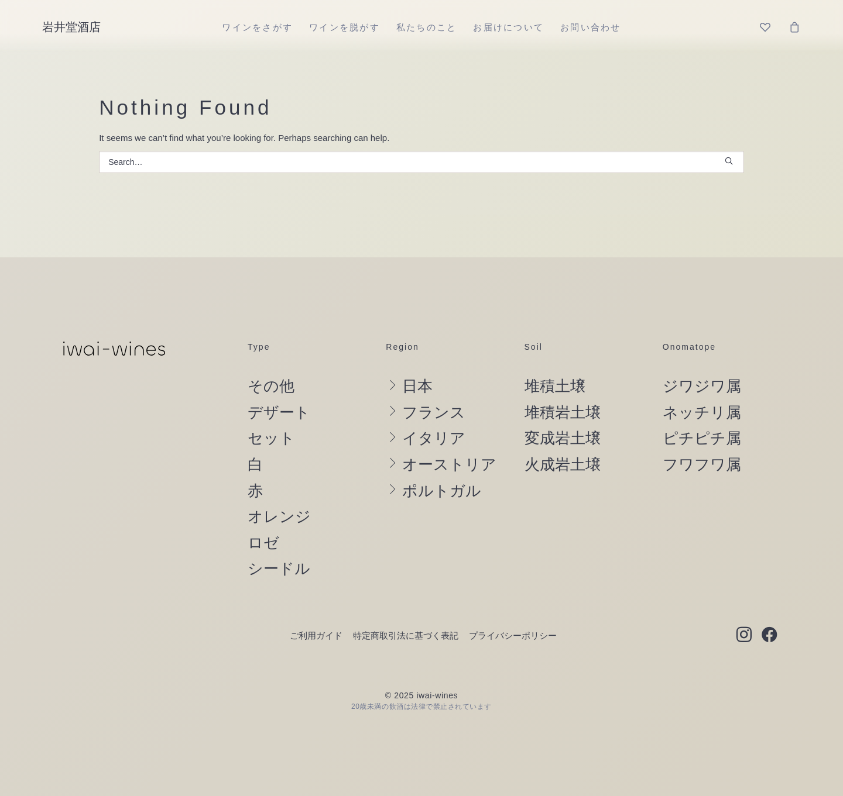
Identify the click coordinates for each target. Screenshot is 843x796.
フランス (433, 412)
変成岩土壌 (563, 438)
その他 (271, 386)
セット (271, 438)
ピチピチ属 (702, 438)
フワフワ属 (702, 464)
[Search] (421, 162)
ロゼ (263, 543)
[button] (729, 161)
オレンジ (279, 516)
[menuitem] (257, 27)
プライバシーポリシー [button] (513, 635)
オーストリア (449, 464)
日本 (417, 386)
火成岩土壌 (563, 464)
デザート (279, 412)
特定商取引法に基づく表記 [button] (405, 635)
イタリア (433, 438)
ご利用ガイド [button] (316, 635)
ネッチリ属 (702, 412)
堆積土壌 (555, 386)
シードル (279, 568)
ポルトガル (441, 491)
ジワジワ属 (702, 386)
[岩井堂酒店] (71, 27)
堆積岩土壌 (563, 412)
